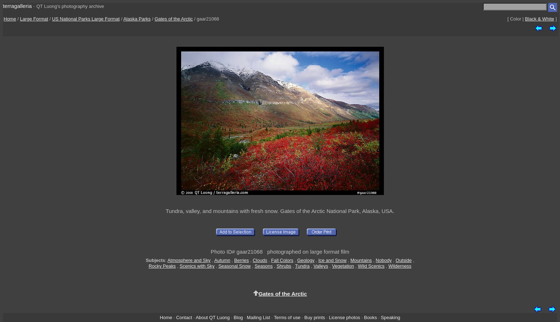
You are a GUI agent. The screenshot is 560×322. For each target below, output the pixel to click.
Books (370, 317)
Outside (404, 260)
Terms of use (287, 317)
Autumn (222, 260)
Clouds (260, 260)
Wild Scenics (371, 266)
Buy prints (314, 317)
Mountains (361, 260)
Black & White (539, 19)
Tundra (302, 266)
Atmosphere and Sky (189, 260)
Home (10, 19)
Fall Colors (282, 260)
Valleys (321, 266)
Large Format (34, 19)
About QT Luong (212, 317)
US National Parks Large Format (86, 19)
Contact (184, 317)
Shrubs (284, 266)
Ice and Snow (332, 260)
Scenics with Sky (197, 266)
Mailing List (258, 317)
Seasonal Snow (234, 266)
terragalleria (17, 6)
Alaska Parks (137, 19)
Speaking (390, 317)
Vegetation (343, 266)
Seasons (264, 266)
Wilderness (399, 266)
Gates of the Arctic (173, 19)
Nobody (384, 260)
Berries (241, 260)
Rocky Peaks (162, 266)
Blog (238, 317)
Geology (305, 260)
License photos (344, 317)
